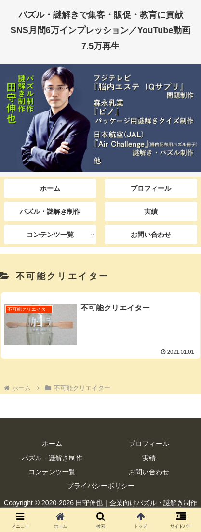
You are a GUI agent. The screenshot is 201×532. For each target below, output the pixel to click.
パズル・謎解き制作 (52, 458)
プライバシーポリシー (100, 486)
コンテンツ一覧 (52, 472)
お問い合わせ (149, 472)
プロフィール (149, 443)
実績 (149, 458)
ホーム (52, 443)
